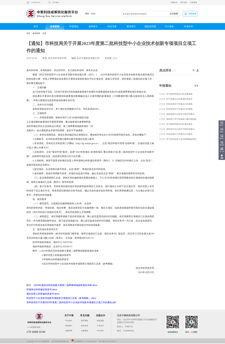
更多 (196, 86)
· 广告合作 (100, 326)
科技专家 (112, 26)
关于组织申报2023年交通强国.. (176, 94)
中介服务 (169, 26)
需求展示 (131, 26)
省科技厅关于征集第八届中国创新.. (178, 119)
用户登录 (183, 2)
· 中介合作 (100, 331)
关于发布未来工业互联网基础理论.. (178, 139)
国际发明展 (150, 26)
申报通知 (73, 26)
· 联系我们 (68, 326)
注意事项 (193, 2)
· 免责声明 (68, 331)
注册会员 (173, 2)
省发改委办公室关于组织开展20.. (177, 114)
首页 (35, 26)
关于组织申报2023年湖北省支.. (176, 124)
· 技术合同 (84, 326)
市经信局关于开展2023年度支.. (176, 134)
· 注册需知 (84, 331)
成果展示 (93, 26)
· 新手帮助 (84, 321)
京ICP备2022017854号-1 (107, 341)
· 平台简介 (68, 321)
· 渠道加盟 (100, 321)
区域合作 (188, 26)
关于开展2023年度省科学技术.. (176, 99)
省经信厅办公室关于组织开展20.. (177, 129)
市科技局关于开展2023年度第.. (176, 104)
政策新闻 (54, 26)
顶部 (221, 158)
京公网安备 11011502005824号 (84, 341)
